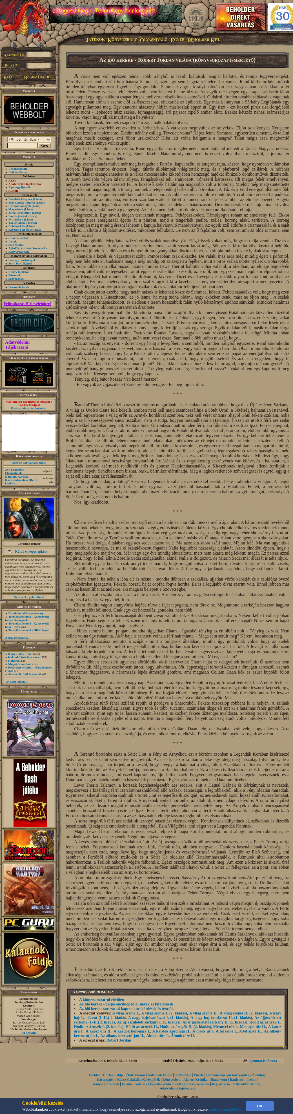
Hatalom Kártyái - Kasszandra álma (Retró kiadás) (21, 480)
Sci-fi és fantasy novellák (191, 1084)
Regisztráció (221, 1084)
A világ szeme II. (203, 1013)
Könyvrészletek (18, 251)
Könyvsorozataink (106, 1084)
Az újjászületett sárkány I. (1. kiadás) (148, 1022)
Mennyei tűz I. (225, 1027)
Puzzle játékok (18, 216)
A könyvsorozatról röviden (101, 1000)
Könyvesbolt (172, 1080)
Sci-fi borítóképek (20, 263)
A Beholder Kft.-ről (246, 1084)
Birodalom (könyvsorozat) (25, 613)
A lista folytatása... (17, 637)
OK (260, 1106)
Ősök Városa (135, 1075)
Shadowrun (218, 1080)
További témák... (16, 681)
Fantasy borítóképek (22, 260)
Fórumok (14, 275)
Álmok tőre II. (183, 1036)
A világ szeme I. (125, 1013)
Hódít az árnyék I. (264, 1022)
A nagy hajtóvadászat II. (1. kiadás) (221, 1018)
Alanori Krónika (195, 1080)
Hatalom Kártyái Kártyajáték (227, 1075)
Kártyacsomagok (19, 206)
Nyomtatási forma (263, 1060)
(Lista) (37, 199)
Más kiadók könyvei (21, 202)
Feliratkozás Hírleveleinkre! (27, 304)
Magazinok (15, 209)
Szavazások (16, 278)
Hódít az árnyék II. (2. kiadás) (185, 1027)
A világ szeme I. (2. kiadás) (164, 1013)
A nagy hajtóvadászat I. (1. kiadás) (158, 1018)
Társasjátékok (17, 222)
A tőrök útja (203, 1031)
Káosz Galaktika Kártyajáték (138, 1080)
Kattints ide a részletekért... (29, 408)
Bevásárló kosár (19, 287)
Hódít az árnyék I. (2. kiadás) (98, 1027)
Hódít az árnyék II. (141, 1027)
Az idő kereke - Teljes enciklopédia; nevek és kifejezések (126, 1004)
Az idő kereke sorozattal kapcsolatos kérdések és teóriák (126, 1009)
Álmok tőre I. (157, 1036)
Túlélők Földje (113, 1075)
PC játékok (15, 219)
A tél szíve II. (250, 1031)
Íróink (12, 241)
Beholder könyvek (20, 199)
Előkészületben (18, 172)
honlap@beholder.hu (29, 1002)
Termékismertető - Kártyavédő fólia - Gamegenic (27, 618)
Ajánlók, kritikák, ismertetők (27, 248)
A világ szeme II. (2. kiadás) (243, 1013)
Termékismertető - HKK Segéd (28, 630)
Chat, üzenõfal (18, 238)
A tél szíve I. (226, 1031)
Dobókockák (16, 226)
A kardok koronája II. (171, 1031)
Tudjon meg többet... (227, 1109)
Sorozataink (16, 244)
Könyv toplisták (19, 271)
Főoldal (94, 1075)
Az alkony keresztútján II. (122, 1036)
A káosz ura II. (98, 1031)
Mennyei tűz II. (253, 1027)
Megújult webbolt (20, 664)
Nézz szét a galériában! (29, 597)
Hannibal (14, 660)
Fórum (127, 1084)
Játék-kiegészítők (19, 212)
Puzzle (198, 1075)
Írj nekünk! (29, 1032)
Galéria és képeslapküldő (153, 1084)
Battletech (237, 1080)
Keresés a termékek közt (24, 229)
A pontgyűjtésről (19, 187)
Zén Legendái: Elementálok (14, 471)
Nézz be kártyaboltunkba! (29, 462)
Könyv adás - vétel (20, 654)
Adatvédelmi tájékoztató (177, 1088)
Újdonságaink (17, 168)
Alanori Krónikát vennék (25, 674)
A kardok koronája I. (132, 1031)
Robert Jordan (118, 1040)
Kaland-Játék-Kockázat (24, 657)
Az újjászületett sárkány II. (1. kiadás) (214, 1022)
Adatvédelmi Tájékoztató (17, 345)
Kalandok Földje (160, 1075)
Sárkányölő (183, 1075)
